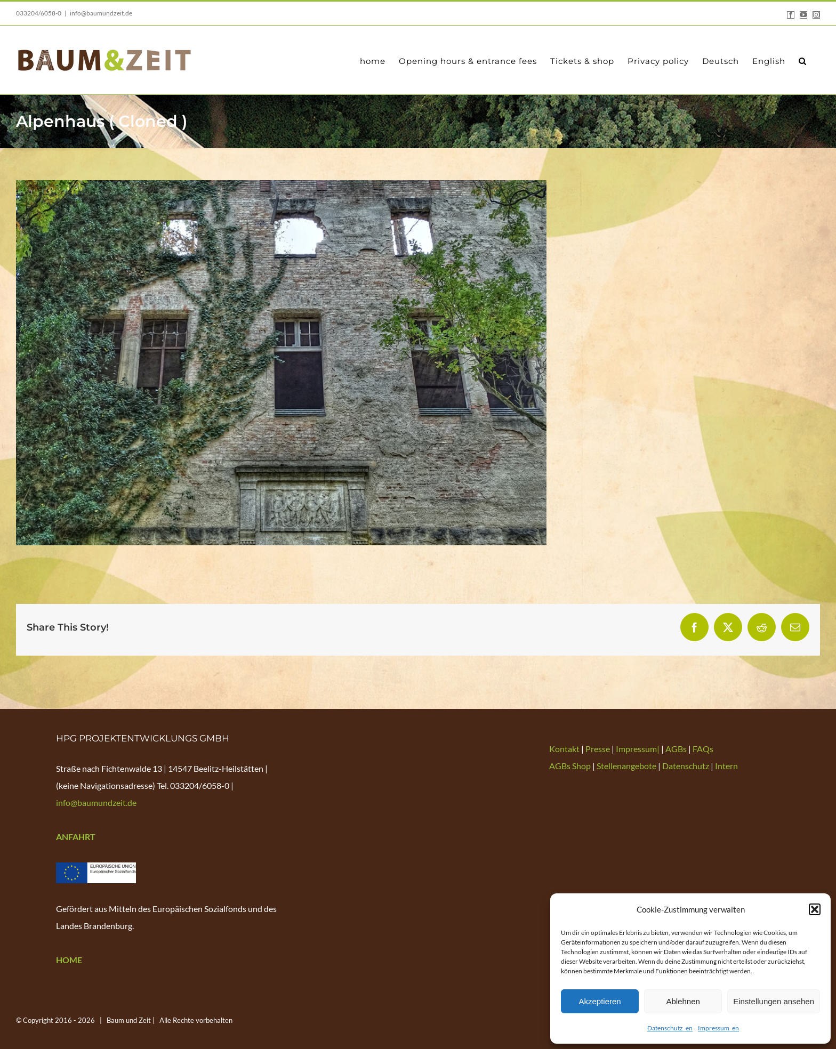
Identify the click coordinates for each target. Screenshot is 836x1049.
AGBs (676, 749)
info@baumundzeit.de (101, 13)
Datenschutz (685, 766)
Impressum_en (718, 1028)
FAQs (703, 749)
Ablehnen (683, 1001)
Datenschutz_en (670, 1028)
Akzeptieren (599, 1001)
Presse (598, 749)
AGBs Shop (570, 766)
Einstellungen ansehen (773, 1001)
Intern (726, 766)
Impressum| (638, 749)
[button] (814, 909)
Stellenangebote (626, 766)
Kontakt (565, 749)
